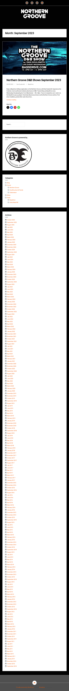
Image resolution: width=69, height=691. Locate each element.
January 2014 (11, 569)
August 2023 (10, 284)
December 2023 (11, 274)
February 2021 (11, 358)
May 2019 (10, 411)
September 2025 (12, 222)
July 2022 (10, 316)
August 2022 (10, 314)
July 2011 (10, 644)
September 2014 (12, 549)
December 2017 (11, 453)
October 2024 (11, 249)
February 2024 (11, 269)
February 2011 (11, 656)
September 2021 (12, 341)
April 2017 (10, 473)
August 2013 (10, 582)
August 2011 (10, 641)
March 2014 (10, 564)
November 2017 (11, 455)
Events (9, 185)
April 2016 (10, 502)
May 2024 (10, 262)
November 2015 (11, 515)
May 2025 (10, 232)
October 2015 (11, 517)
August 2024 (10, 254)
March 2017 (10, 475)
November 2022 (11, 306)
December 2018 (11, 423)
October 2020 (11, 368)
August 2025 (10, 225)
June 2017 (10, 468)
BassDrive (31, 84)
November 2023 (11, 277)
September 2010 (12, 666)
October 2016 (11, 487)
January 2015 (11, 539)
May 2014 (10, 559)
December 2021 (11, 334)
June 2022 (10, 319)
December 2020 (11, 363)
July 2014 (10, 554)
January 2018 (11, 450)
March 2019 (10, 415)
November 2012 (11, 604)
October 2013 (11, 577)
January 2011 (11, 658)
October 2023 (11, 279)
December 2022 (11, 304)
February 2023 (11, 299)
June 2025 (10, 230)
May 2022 (10, 321)
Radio (8, 197)
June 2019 (10, 408)
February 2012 (11, 626)
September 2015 (12, 520)
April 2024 (10, 264)
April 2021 (10, 353)
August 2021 (10, 344)
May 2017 (10, 470)
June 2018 (10, 438)
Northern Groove (14, 187)
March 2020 (10, 386)
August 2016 (10, 492)
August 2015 (10, 522)
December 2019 (11, 393)
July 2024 (10, 257)
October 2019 (11, 398)
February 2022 (11, 329)
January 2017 (11, 480)
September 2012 (12, 609)
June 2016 (10, 497)
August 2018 (10, 433)
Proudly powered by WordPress (25, 687)
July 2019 (10, 406)
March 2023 (10, 296)
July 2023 (10, 287)
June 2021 (10, 349)
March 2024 (10, 267)
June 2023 (10, 289)
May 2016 (10, 500)
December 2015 (11, 512)
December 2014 (11, 542)
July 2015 (10, 525)
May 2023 (10, 291)
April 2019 (10, 413)
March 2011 (10, 654)
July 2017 (10, 465)
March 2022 (10, 326)
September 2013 (12, 579)
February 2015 (11, 537)
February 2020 (11, 388)
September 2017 (12, 460)
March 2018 (10, 445)
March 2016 (10, 505)
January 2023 (11, 301)
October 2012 (11, 606)
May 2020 (10, 381)
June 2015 (10, 527)
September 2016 (12, 490)
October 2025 (11, 220)
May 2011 (10, 649)
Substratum (13, 192)
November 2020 (11, 366)
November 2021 (11, 336)
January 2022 (11, 331)
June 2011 (10, 646)
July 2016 (10, 495)
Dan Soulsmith (21, 84)
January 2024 (11, 272)
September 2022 (12, 311)
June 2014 (10, 557)
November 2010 (11, 661)
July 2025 (10, 227)
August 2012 (10, 611)
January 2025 (11, 242)
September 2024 (12, 252)
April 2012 (10, 621)
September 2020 (12, 371)
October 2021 (11, 339)
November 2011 (11, 634)
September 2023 (12, 282)
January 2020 (11, 391)
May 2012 (10, 619)
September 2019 (12, 401)
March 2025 (10, 237)
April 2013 (10, 592)
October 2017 (11, 458)
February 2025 (11, 239)
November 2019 (11, 396)
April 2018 (10, 443)
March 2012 (10, 624)
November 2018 (11, 425)
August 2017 (10, 463)
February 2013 (11, 596)
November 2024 (11, 247)
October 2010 (11, 663)
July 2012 (10, 614)
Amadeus (42, 687)
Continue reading (14, 100)
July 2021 (10, 346)
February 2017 (11, 477)
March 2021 (10, 356)
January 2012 (11, 629)
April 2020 (10, 383)
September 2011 (12, 639)
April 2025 (10, 234)
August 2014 (10, 552)
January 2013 (11, 599)
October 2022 (11, 309)
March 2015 (10, 534)
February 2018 (11, 448)
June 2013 (10, 587)
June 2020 (10, 378)
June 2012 (10, 616)
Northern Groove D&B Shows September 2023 (34, 80)
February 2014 (11, 567)
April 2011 (10, 651)
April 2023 (10, 294)
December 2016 (11, 482)
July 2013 (10, 584)
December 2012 (11, 601)
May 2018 (10, 440)
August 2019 (10, 403)
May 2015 (10, 530)
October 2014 (11, 547)
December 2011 (11, 631)
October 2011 (11, 636)
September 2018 (12, 430)
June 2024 (10, 259)
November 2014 (11, 544)
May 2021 (10, 351)
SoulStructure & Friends (16, 190)
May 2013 (10, 589)
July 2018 (10, 435)
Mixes (8, 195)
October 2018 (11, 428)
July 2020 (10, 376)
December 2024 (11, 244)
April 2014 (10, 562)
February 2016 (11, 507)
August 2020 (10, 373)
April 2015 (10, 532)
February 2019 (11, 418)
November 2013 (11, 574)
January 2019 (11, 420)
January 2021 (11, 361)
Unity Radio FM (14, 202)
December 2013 (11, 572)
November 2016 (11, 485)
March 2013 (10, 594)
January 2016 (11, 510)
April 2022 (10, 324)
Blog (8, 182)
